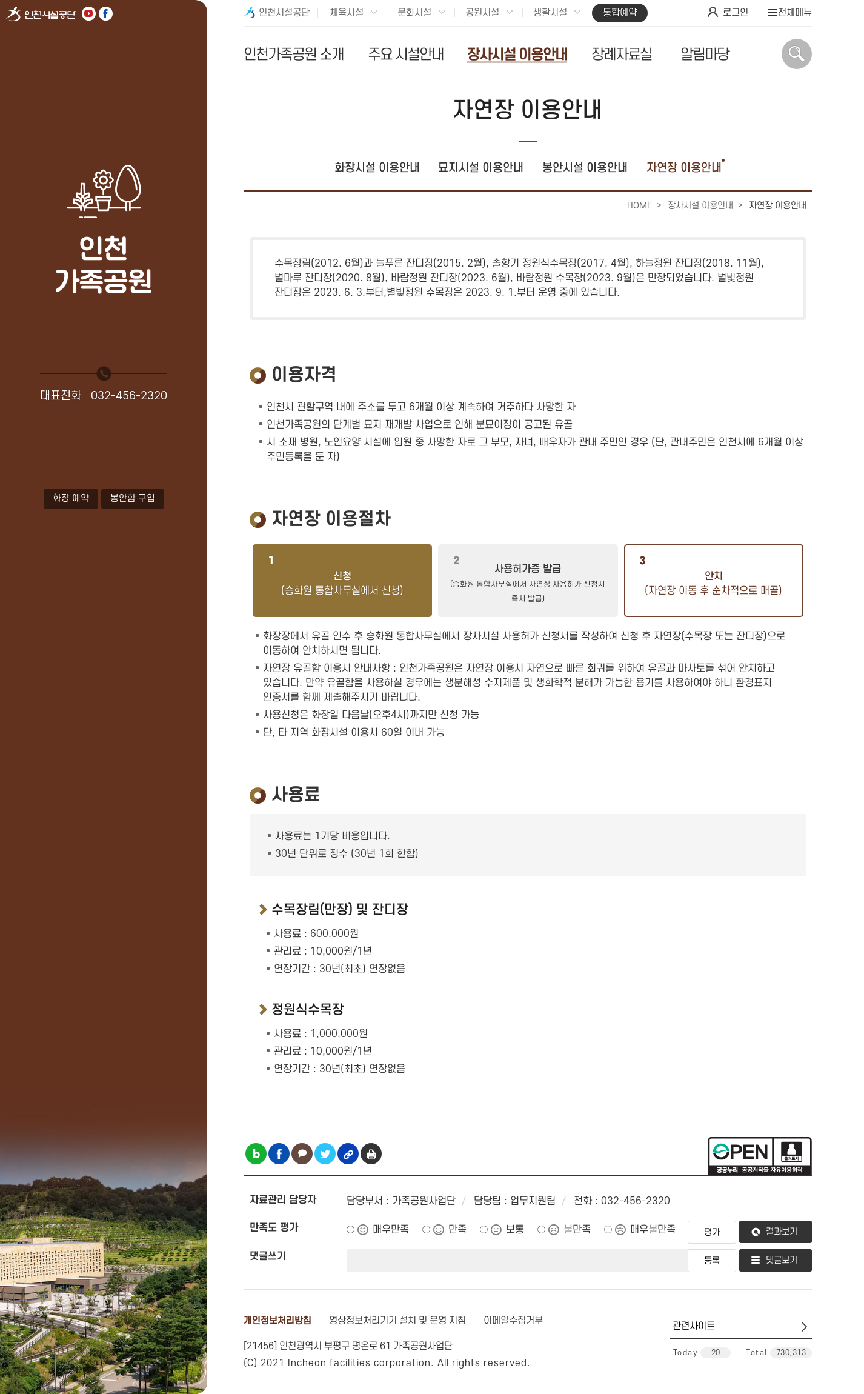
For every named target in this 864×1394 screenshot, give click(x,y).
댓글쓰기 (268, 1256)
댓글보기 (781, 1260)
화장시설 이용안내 (377, 168)
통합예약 (620, 12)
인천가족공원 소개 (294, 55)
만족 (457, 1229)
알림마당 (704, 55)
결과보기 (781, 1232)
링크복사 (348, 1153)
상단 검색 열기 (797, 54)
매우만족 (391, 1229)
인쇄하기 (371, 1153)
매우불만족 (653, 1229)
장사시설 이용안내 (517, 55)
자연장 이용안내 (684, 168)
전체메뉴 (795, 12)
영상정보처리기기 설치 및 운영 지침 (397, 1320)
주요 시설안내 (406, 55)
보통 (515, 1229)
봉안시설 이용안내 (585, 168)
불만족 (577, 1229)
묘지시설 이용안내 (480, 168)
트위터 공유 (325, 1153)
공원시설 (482, 12)
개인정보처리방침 (277, 1320)
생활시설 (550, 12)
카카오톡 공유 (302, 1153)
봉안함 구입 (132, 498)
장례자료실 (621, 55)
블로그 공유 (256, 1153)
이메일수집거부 (513, 1320)
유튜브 (89, 14)
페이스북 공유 (279, 1153)
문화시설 (414, 12)
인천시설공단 (284, 12)
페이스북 (106, 14)
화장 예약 (71, 498)
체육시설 (347, 12)
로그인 (735, 12)
